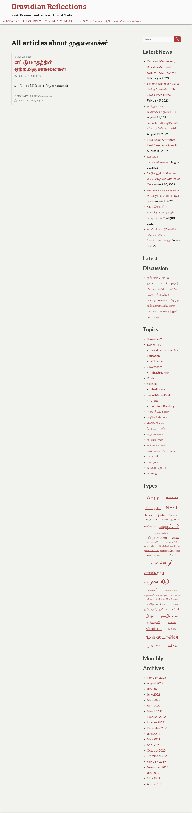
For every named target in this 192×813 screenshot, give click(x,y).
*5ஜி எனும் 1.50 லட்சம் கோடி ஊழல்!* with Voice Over (163, 178)
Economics (53, 21)
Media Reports (76, 21)
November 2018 (157, 767)
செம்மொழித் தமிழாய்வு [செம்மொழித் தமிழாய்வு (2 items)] (167, 599)
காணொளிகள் (156, 445)
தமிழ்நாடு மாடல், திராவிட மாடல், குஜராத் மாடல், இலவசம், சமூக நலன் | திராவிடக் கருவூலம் (162, 289)
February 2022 (156, 716)
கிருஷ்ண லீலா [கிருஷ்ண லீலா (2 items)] (150, 595)
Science (152, 383)
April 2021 (153, 744)
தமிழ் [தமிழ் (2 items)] (175, 603)
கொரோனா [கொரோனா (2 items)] (174, 595)
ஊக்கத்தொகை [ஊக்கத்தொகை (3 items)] (170, 550)
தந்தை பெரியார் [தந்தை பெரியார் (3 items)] (156, 603)
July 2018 (153, 772)
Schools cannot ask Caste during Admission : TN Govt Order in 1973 (163, 89)
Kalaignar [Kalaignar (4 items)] (153, 507)
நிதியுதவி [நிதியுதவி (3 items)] (153, 622)
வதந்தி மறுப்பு (156, 467)
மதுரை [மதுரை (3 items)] (172, 628)
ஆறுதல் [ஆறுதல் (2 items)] (175, 537)
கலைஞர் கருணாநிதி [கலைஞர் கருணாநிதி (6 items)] (156, 577)
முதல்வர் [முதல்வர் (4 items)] (154, 645)
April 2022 (153, 705)
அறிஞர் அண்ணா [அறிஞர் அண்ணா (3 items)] (156, 537)
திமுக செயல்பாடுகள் (161, 450)
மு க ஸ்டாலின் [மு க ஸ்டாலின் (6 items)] (161, 637)
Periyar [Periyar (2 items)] (148, 515)
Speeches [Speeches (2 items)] (173, 515)
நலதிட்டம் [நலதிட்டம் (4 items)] (169, 615)
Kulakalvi (157, 361)
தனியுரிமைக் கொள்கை (127, 21)
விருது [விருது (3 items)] (172, 645)
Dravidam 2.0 (10, 21)
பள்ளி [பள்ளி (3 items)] (172, 622)
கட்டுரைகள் (155, 439)
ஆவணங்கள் (24, 56)
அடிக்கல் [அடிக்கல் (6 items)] (169, 526)
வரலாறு (152, 473)
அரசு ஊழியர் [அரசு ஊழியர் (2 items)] (161, 533)
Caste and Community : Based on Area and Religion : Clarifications (162, 66)
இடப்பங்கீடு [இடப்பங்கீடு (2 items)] (171, 542)
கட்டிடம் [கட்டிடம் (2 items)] (172, 555)
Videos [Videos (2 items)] (165, 519)
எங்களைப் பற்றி (100, 21)
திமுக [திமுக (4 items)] (150, 615)
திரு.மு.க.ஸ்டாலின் (24, 100)
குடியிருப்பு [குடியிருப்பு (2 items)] (163, 595)
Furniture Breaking (163, 406)
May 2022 (153, 700)
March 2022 (155, 711)
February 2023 (156, 677)
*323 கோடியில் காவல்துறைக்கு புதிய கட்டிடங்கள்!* (161, 212)
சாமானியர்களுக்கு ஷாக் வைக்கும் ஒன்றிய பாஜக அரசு (163, 195)
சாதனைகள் (46, 96)
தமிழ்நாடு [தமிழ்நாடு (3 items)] (150, 609)
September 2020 (157, 756)
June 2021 (153, 733)
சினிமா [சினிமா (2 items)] (148, 599)
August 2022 (155, 683)
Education (32, 21)
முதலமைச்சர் (43, 100)
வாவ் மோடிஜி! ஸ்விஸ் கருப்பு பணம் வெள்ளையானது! (162, 234)
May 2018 (153, 778)
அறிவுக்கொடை (157, 417)
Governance (154, 366)
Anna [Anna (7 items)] (153, 497)
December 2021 (157, 728)
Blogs (154, 400)
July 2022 (153, 688)
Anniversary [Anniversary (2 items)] (172, 497)
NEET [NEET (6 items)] (172, 507)
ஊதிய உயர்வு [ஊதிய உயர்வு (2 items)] (153, 555)
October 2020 (156, 750)
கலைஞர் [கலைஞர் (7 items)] (162, 562)
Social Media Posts (159, 395)
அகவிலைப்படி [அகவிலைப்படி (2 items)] (150, 526)
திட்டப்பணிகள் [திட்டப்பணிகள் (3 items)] (169, 609)
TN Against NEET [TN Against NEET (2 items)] (152, 519)
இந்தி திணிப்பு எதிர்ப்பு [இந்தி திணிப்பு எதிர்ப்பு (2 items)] (169, 546)
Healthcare (158, 389)
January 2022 (155, 722)
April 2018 (153, 784)
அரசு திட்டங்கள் (158, 411)
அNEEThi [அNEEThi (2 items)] (174, 519)
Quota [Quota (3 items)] (160, 515)
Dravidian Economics (164, 350)
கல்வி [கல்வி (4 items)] (152, 590)
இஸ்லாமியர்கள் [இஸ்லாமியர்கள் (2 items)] (151, 550)
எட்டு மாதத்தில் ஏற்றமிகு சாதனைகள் (40, 65)
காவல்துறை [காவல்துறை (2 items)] (171, 590)
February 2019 (156, 761)
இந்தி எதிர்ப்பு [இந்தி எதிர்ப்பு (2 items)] (150, 546)
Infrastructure (160, 372)
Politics (152, 378)
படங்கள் (153, 456)
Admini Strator (30, 76)
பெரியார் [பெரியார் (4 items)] (154, 628)
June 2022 (153, 694)
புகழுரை (152, 462)
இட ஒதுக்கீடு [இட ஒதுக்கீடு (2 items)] (152, 542)
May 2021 (153, 739)
